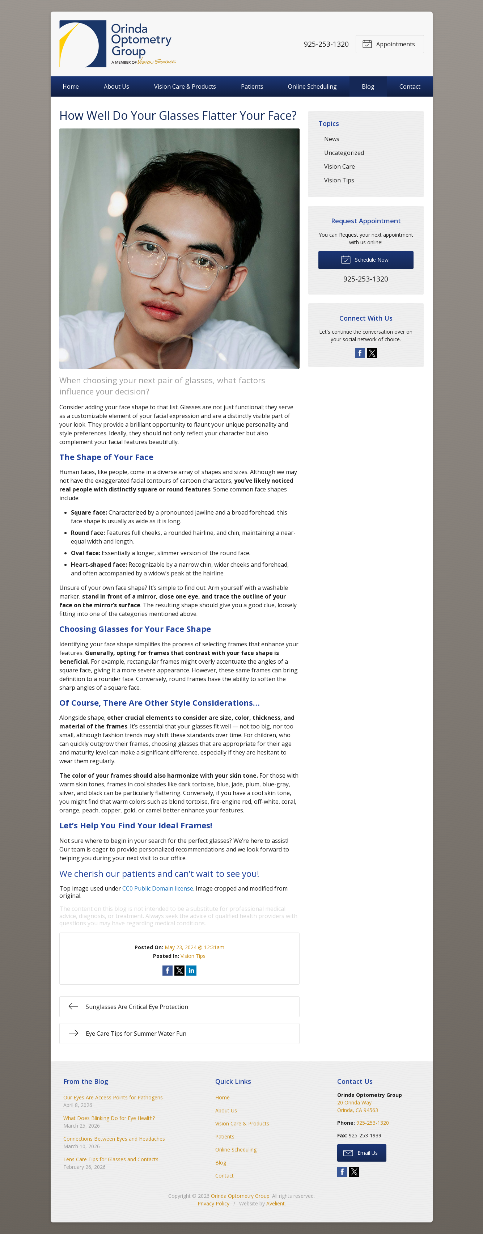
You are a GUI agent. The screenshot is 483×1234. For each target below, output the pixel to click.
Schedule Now (365, 259)
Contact (409, 86)
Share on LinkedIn (191, 970)
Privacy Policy (213, 1203)
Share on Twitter (179, 970)
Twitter (372, 353)
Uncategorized (344, 153)
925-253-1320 (326, 44)
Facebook (360, 353)
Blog (368, 86)
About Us (116, 86)
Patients (252, 86)
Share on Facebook (167, 970)
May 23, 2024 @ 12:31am (194, 947)
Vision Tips (193, 955)
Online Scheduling (312, 86)
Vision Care (339, 166)
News (331, 139)
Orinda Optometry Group (240, 1195)
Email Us (360, 1153)
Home (71, 86)
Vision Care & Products (185, 86)
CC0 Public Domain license (157, 888)
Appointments (388, 43)
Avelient (275, 1203)
